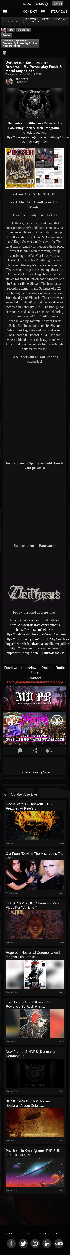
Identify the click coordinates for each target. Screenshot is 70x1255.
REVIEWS (60, 19)
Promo (47, 668)
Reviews (11, 668)
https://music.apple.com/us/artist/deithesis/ (35, 653)
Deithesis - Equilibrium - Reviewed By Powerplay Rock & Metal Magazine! (20, 43)
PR (43, 11)
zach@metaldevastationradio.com (35, 682)
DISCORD (32, 19)
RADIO (39, 3)
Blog (11, 30)
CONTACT (30, 11)
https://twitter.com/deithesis (35, 629)
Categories (23, 30)
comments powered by (35, 772)
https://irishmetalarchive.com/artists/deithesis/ (36, 634)
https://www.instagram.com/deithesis (35, 625)
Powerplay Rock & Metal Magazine (34, 128)
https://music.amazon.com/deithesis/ (34, 648)
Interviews (30, 668)
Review (6, 35)
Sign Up (58, 4)
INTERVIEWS (58, 11)
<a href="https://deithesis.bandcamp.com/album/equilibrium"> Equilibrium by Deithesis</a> (34, 563)
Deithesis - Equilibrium (24, 123)
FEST (46, 19)
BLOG (27, 3)
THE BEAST (22, 79)
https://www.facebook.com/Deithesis (35, 620)
